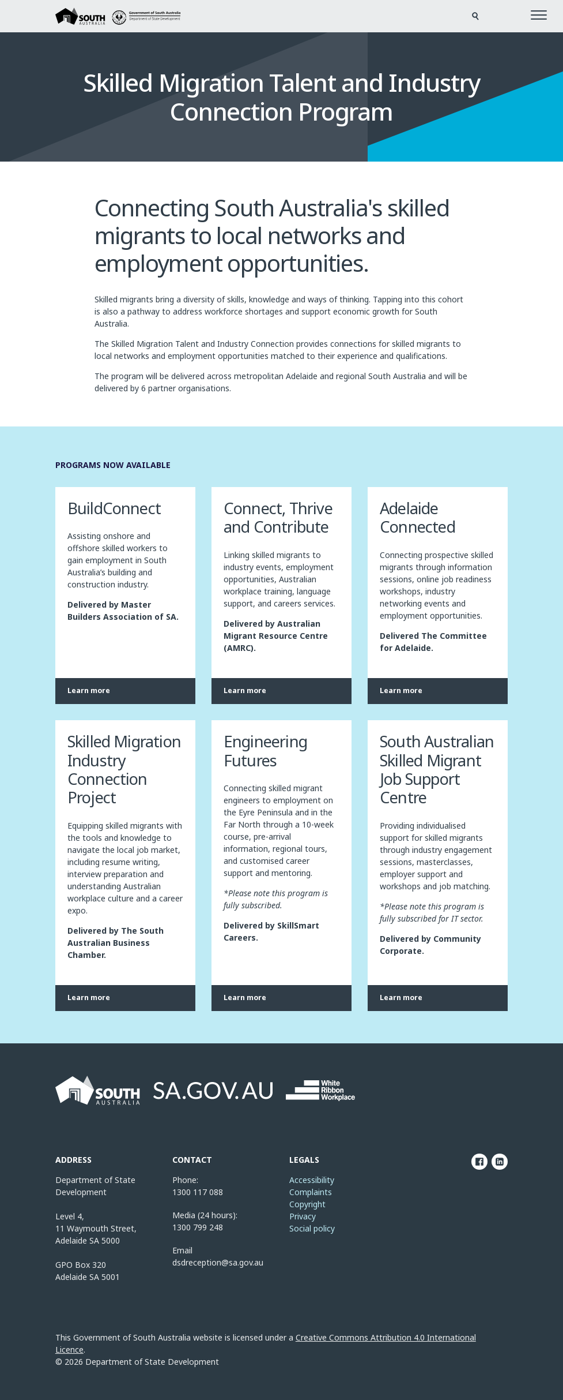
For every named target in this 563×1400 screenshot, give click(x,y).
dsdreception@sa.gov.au (217, 1262)
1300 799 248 (197, 1227)
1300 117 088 (197, 1191)
